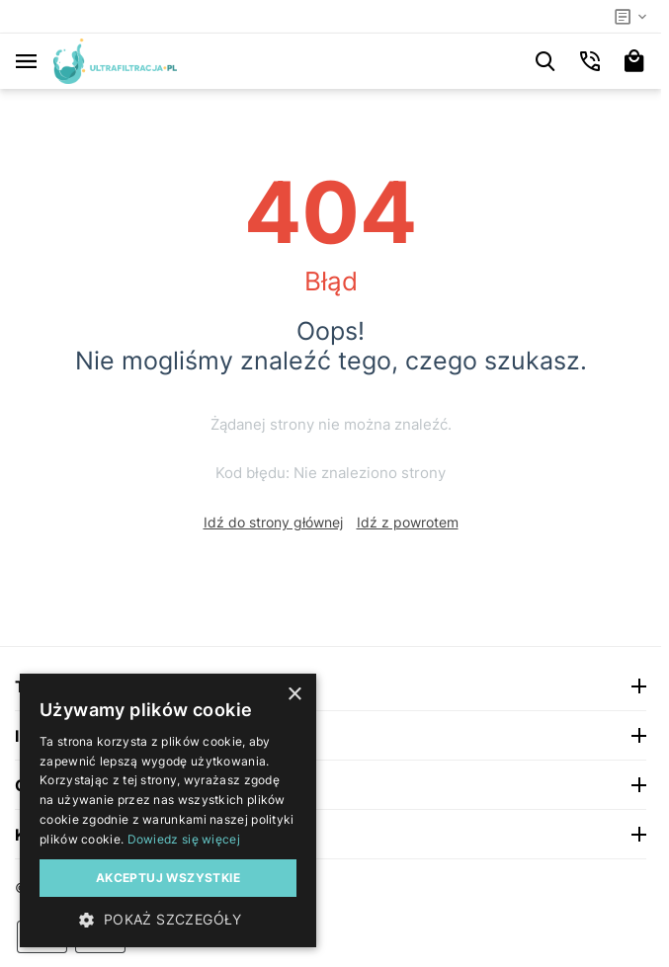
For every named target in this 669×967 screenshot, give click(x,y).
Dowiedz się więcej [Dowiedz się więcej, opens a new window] (183, 839)
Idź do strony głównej (273, 522)
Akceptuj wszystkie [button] (168, 877)
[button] (168, 918)
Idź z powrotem (408, 522)
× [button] (294, 694)
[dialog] (168, 810)
